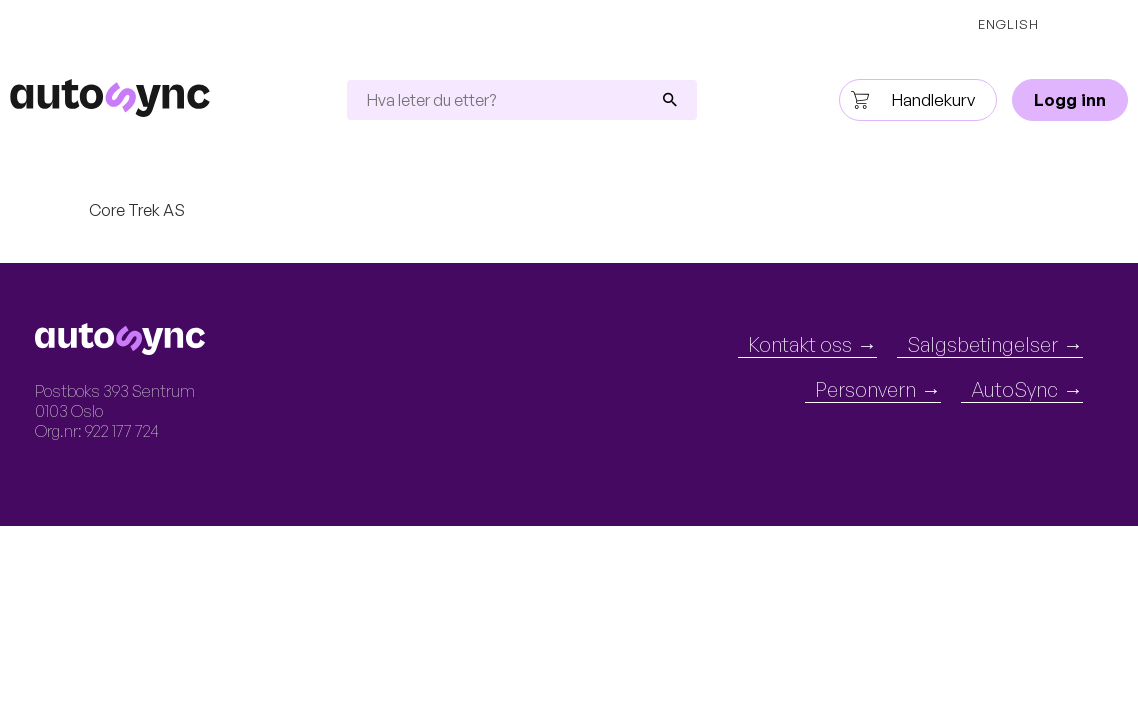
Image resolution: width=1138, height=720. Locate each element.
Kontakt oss (800, 345)
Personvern (865, 390)
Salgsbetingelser (982, 345)
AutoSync (1014, 390)
